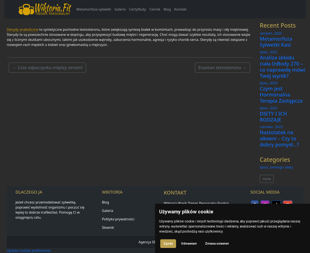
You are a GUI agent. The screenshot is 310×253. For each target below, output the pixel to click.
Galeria (120, 9)
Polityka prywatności (118, 219)
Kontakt (180, 9)
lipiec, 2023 (268, 108)
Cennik (155, 9)
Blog (167, 9)
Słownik (108, 227)
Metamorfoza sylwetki (93, 9)
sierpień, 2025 (271, 33)
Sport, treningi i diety (276, 167)
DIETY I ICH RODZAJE (273, 116)
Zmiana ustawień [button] (217, 243)
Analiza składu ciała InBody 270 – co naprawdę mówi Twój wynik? (282, 66)
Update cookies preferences (29, 250)
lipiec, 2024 (268, 83)
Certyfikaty (137, 9)
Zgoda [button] (168, 243)
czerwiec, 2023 (271, 126)
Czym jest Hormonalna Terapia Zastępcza (281, 94)
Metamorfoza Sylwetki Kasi (276, 41)
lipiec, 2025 (268, 52)
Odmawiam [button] (189, 243)
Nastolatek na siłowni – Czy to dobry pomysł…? (279, 138)
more (266, 179)
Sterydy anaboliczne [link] (22, 29)
